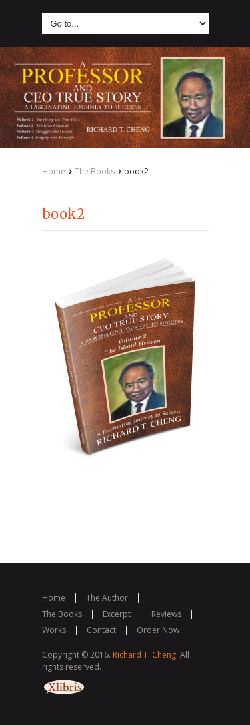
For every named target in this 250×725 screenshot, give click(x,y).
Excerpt (117, 614)
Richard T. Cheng (144, 654)
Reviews (166, 614)
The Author (107, 597)
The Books (95, 171)
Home (53, 171)
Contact (101, 630)
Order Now (158, 630)
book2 (63, 214)
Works (54, 630)
